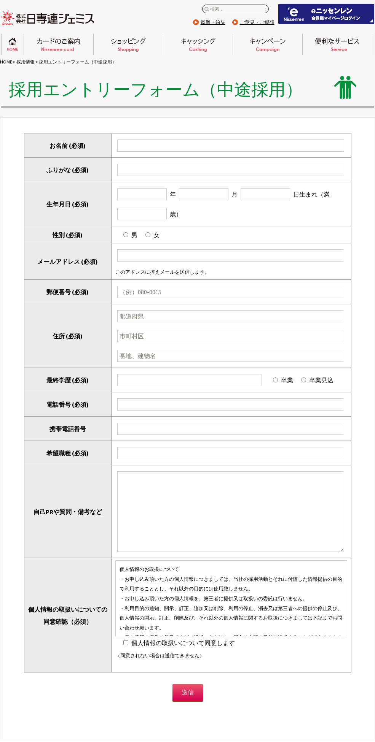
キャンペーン (268, 44)
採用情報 (25, 62)
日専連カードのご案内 (59, 44)
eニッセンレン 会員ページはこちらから (326, 14)
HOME (6, 62)
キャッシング (198, 44)
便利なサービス (337, 44)
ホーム (12, 44)
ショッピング (128, 44)
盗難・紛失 (213, 22)
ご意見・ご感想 (257, 22)
